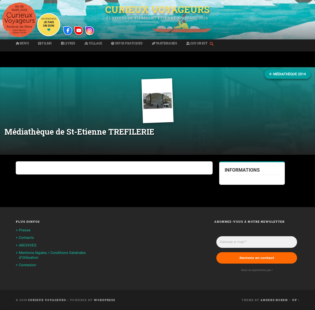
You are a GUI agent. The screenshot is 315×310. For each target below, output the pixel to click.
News (22, 43)
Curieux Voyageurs (157, 9)
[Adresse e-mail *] (256, 242)
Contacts (26, 237)
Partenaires (164, 43)
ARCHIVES (27, 245)
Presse (24, 230)
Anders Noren (274, 300)
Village (93, 43)
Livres (68, 43)
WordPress (104, 300)
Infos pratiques (127, 43)
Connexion (27, 265)
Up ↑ (295, 300)
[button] (213, 44)
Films (45, 43)
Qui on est (196, 43)
